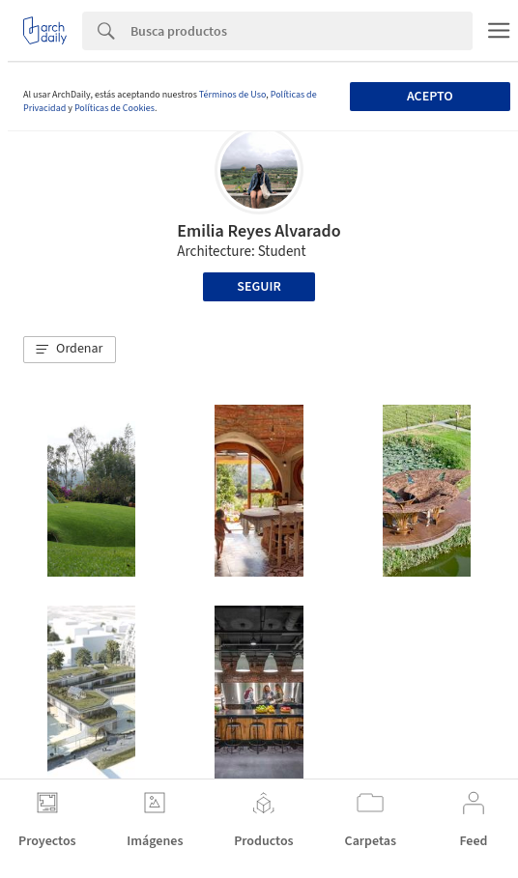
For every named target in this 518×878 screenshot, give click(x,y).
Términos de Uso (232, 94)
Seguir (258, 287)
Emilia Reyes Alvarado (258, 231)
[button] (69, 349)
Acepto (430, 96)
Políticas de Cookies (114, 108)
